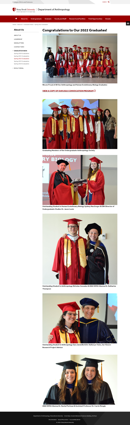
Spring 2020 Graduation (21, 53)
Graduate (48, 19)
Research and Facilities (77, 19)
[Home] (16, 19)
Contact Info (19, 47)
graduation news (20, 51)
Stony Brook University (67, 422)
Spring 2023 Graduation (21, 61)
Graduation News (28, 24)
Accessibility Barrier (75, 419)
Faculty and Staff (60, 19)
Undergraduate (36, 19)
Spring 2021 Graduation (21, 56)
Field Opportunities (95, 19)
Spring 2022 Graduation (41, 24)
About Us (24, 19)
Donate (108, 19)
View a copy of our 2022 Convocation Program (67, 91)
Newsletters (19, 43)
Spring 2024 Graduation (21, 64)
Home (14, 24)
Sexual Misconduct (63, 419)
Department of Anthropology (54, 9)
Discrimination (53, 419)
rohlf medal (19, 68)
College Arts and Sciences (23, 2)
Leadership (18, 39)
